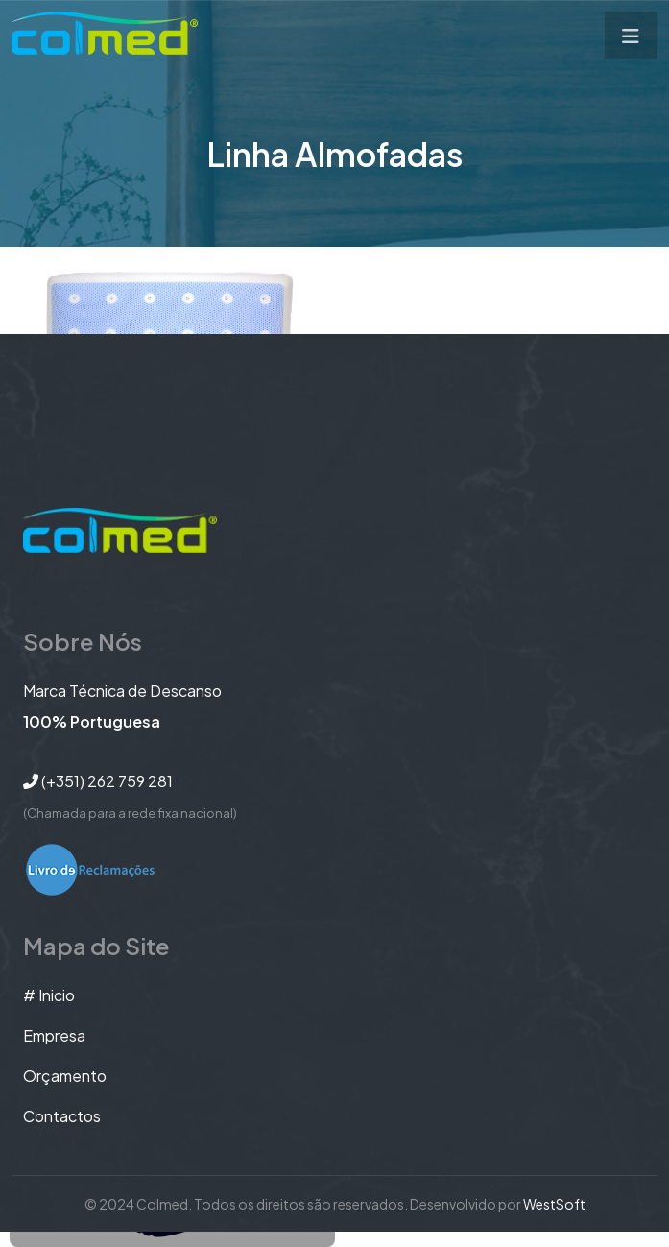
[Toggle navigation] (631, 35)
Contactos (62, 1116)
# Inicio (49, 995)
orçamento (65, 1076)
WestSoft (554, 1203)
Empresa (54, 1035)
